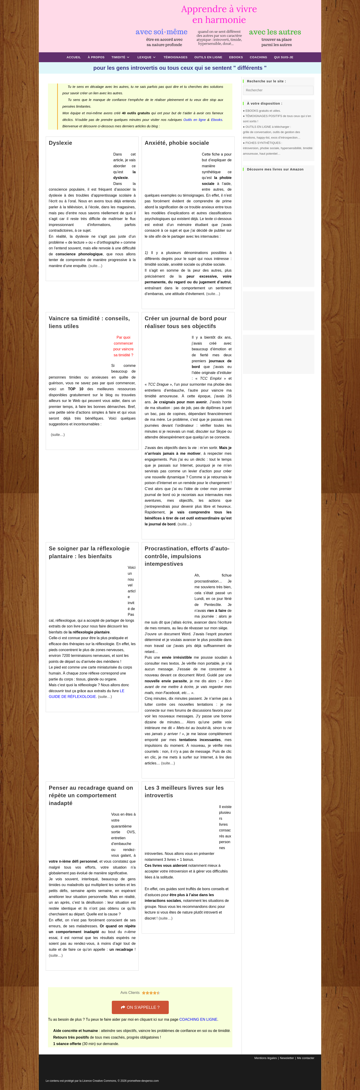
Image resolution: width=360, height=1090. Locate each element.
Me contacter (305, 1058)
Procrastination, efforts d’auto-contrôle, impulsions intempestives (187, 556)
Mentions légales (265, 1058)
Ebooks (216, 120)
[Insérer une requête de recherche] (278, 90)
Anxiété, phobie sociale (177, 143)
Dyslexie (60, 143)
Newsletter (287, 1058)
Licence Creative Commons (99, 1080)
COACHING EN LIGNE (198, 1019)
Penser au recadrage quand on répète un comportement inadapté (91, 795)
